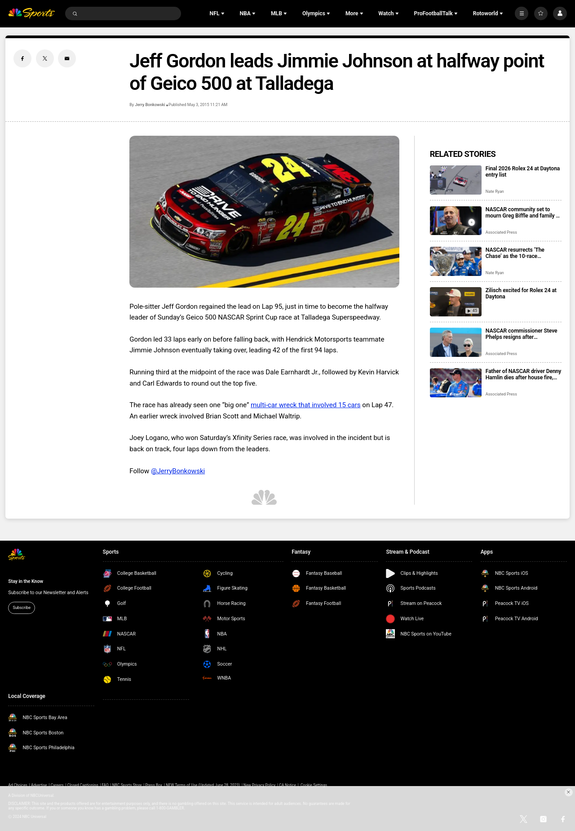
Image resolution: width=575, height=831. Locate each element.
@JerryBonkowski (178, 471)
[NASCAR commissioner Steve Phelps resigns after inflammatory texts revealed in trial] (456, 342)
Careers (57, 785)
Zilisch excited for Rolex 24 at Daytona (521, 293)
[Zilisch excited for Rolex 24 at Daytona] (456, 301)
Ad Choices (17, 785)
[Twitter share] (45, 58)
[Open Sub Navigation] (223, 13)
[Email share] (67, 58)
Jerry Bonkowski (150, 104)
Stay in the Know (25, 581)
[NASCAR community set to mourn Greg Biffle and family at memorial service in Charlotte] (456, 221)
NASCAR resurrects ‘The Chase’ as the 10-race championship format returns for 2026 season (521, 253)
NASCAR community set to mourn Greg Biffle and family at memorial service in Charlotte (523, 212)
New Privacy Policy (259, 785)
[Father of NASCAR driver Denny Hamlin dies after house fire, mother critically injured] (456, 382)
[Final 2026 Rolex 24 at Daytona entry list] (456, 180)
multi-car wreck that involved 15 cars (306, 405)
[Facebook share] (22, 58)
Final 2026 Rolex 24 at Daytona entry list (523, 171)
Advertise (39, 785)
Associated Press (501, 232)
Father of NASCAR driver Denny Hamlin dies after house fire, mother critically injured (523, 374)
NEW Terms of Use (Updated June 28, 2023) (203, 785)
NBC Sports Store (127, 785)
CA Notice (287, 785)
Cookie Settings (314, 785)
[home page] (31, 13)
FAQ (105, 785)
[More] (521, 13)
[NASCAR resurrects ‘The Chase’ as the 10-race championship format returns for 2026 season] (456, 261)
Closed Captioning (82, 785)
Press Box (153, 785)
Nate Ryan (495, 191)
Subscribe (22, 607)
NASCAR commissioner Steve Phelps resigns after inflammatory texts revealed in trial (522, 334)
